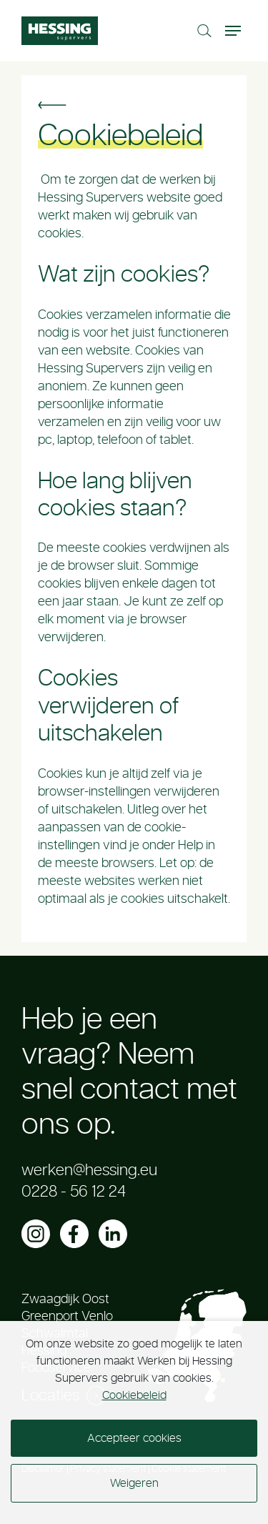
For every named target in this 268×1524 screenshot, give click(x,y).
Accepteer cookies (134, 1438)
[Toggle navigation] (235, 31)
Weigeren (134, 1483)
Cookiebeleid (134, 1395)
